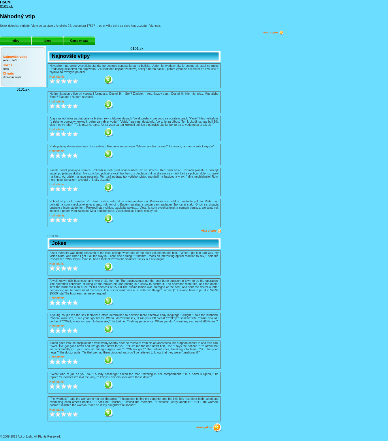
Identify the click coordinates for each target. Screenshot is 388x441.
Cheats (8, 73)
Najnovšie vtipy (15, 56)
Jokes (7, 65)
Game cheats (79, 40)
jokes (47, 40)
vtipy (15, 40)
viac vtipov (273, 32)
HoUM (5, 2)
